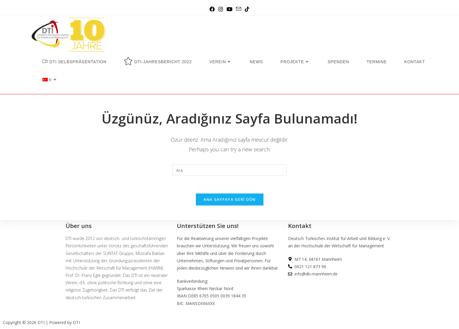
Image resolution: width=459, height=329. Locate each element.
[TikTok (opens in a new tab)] (247, 9)
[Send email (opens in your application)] (238, 9)
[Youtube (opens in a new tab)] (229, 9)
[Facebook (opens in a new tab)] (212, 9)
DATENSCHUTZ (303, 300)
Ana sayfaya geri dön (229, 199)
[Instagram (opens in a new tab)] (221, 9)
